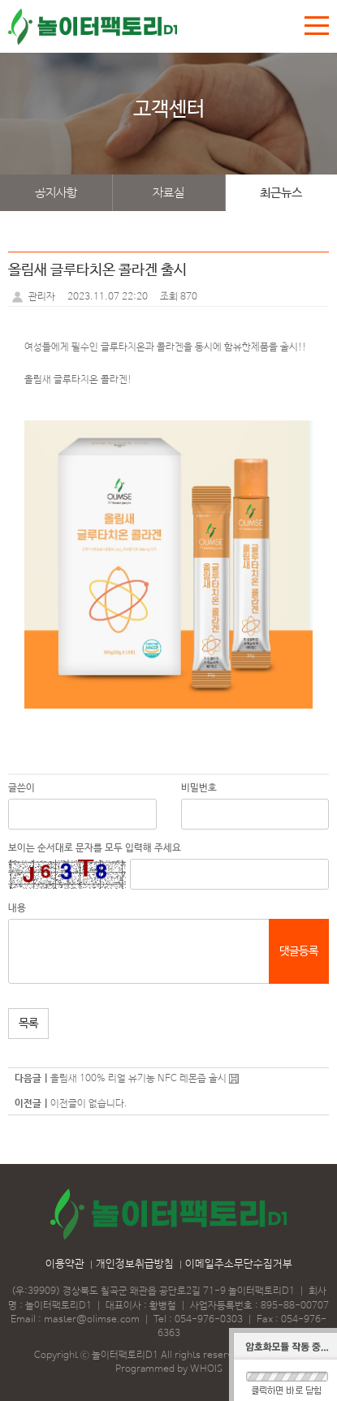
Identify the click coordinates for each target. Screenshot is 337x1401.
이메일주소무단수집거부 (238, 1264)
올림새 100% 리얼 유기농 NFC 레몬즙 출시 (138, 1078)
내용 (17, 908)
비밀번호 (199, 788)
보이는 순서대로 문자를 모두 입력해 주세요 (94, 848)
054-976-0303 (209, 1320)
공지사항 (56, 193)
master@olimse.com (92, 1320)
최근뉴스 (281, 193)
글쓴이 (21, 788)
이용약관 (64, 1264)
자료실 (168, 193)
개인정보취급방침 (135, 1264)
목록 (28, 1023)
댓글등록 (298, 951)
